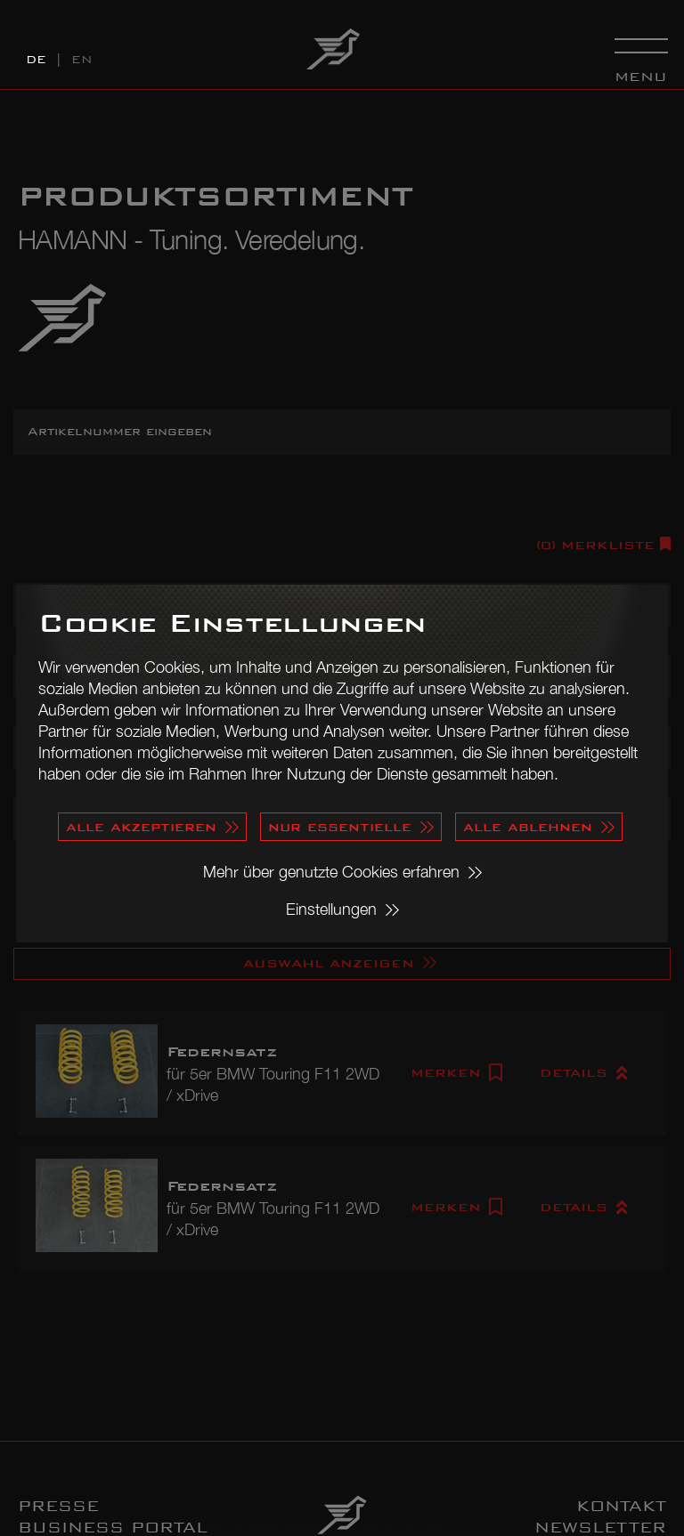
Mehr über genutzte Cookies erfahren (331, 871)
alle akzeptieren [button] (141, 826)
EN (82, 60)
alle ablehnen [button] (527, 826)
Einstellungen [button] (331, 909)
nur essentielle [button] (339, 826)
